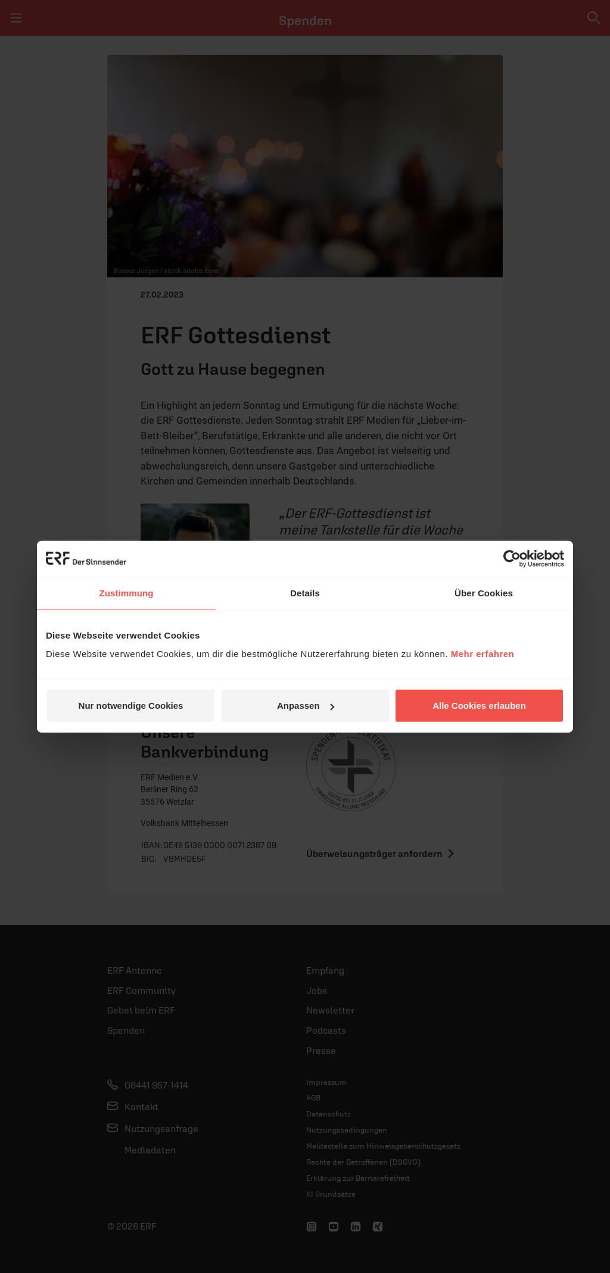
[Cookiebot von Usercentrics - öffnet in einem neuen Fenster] (512, 558)
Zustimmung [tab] (126, 592)
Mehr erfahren (483, 654)
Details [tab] (305, 592)
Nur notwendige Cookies (131, 705)
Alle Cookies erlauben (479, 705)
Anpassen (305, 705)
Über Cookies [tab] (484, 592)
